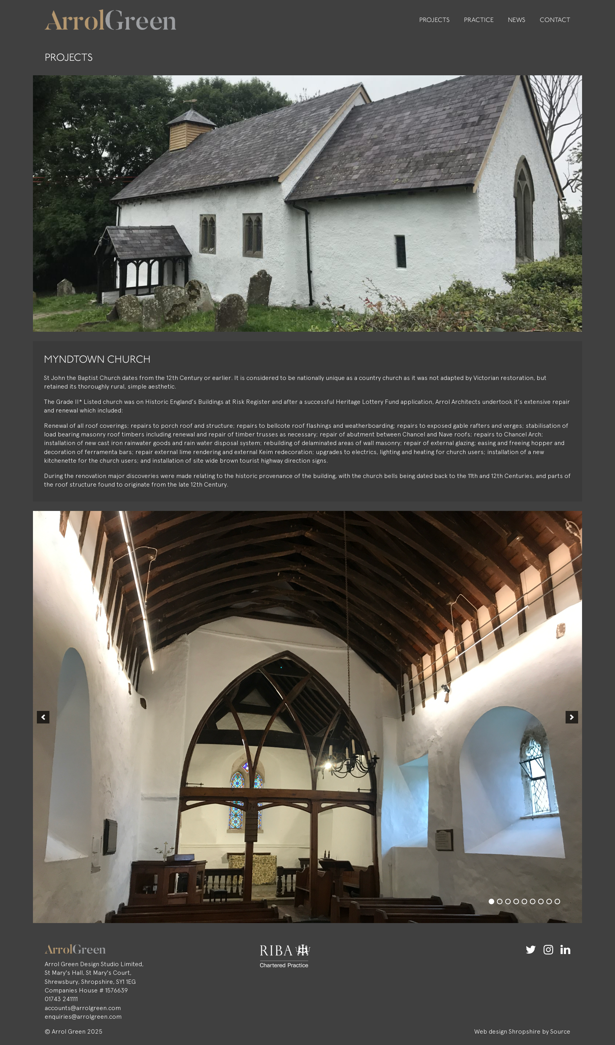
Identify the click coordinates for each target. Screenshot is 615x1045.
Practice (479, 20)
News (517, 20)
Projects (434, 20)
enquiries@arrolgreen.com (83, 1016)
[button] (43, 717)
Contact (555, 20)
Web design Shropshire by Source (522, 1031)
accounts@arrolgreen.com (83, 1008)
